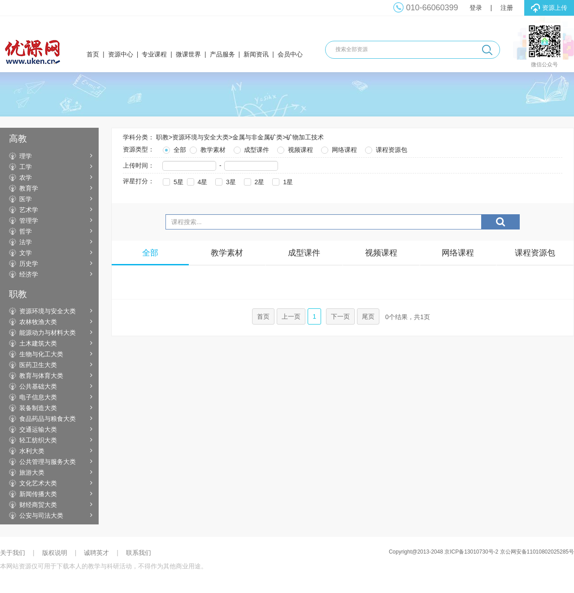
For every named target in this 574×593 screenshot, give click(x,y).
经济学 (28, 274)
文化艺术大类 (38, 483)
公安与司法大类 (41, 515)
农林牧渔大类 (38, 321)
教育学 (28, 188)
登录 (476, 7)
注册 (506, 7)
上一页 (291, 316)
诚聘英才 (96, 552)
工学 (25, 166)
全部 (173, 148)
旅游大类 (31, 472)
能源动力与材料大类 (47, 332)
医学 (25, 199)
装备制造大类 (38, 407)
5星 (172, 181)
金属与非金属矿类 (257, 137)
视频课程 (294, 148)
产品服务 (222, 54)
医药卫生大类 (38, 364)
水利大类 (31, 450)
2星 (253, 181)
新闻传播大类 (38, 494)
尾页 (368, 316)
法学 (25, 242)
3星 (224, 181)
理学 (25, 156)
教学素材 (207, 148)
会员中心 (290, 54)
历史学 (28, 263)
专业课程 (154, 54)
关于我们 (12, 552)
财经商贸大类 (38, 504)
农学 (25, 177)
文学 (25, 252)
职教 (162, 137)
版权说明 (54, 552)
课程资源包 (385, 148)
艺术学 (28, 209)
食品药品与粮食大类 (47, 418)
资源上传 (549, 8)
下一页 (340, 316)
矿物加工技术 (305, 137)
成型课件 (251, 148)
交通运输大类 (38, 429)
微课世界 (188, 54)
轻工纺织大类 (38, 440)
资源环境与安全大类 (47, 311)
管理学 (28, 220)
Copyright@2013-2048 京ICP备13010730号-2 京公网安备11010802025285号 (481, 552)
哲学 (25, 231)
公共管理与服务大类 (47, 461)
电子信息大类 (38, 397)
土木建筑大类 (38, 343)
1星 (281, 181)
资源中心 (120, 54)
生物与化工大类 (41, 354)
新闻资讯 (256, 54)
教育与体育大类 (41, 375)
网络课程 (338, 148)
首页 (93, 54)
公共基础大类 (38, 386)
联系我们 (138, 552)
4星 (196, 181)
